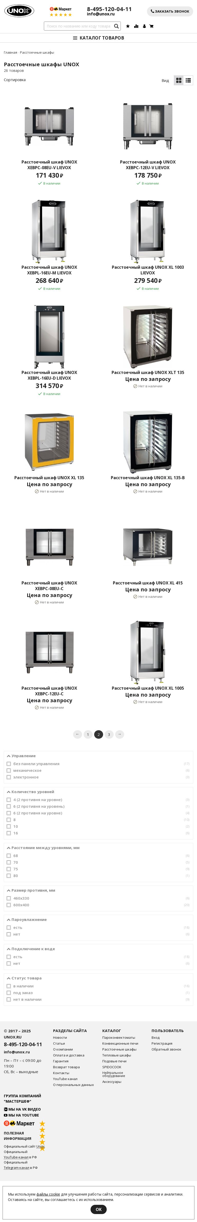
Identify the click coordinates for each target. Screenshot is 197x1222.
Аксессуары (111, 1122)
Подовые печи (114, 1102)
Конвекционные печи (120, 1084)
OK (99, 1209)
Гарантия (60, 1102)
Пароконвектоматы (118, 1078)
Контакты (61, 1114)
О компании (63, 1090)
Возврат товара (66, 1108)
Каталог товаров (102, 38)
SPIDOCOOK (111, 1108)
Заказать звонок (170, 11)
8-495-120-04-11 (109, 9)
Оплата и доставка (68, 1096)
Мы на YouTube (21, 1156)
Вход (156, 1078)
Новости (60, 1078)
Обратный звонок (166, 1090)
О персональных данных (73, 1126)
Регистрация (162, 1084)
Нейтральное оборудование (113, 1115)
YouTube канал (65, 1120)
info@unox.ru (101, 14)
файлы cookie (48, 1194)
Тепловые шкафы (116, 1096)
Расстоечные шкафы (119, 1090)
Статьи (59, 1084)
